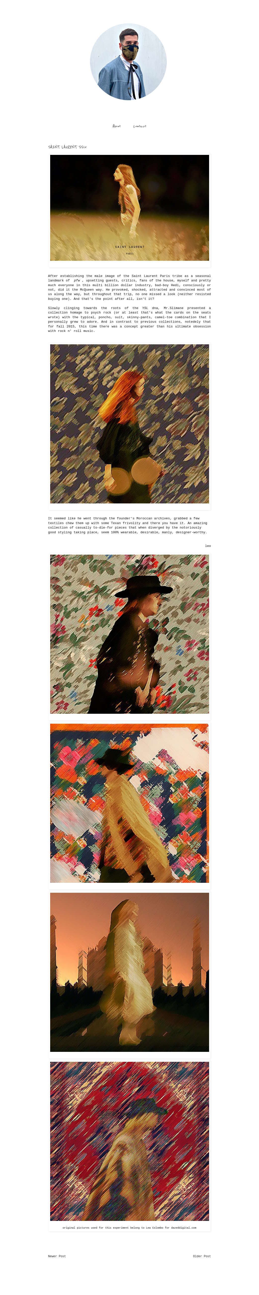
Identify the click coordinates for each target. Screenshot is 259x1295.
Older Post (202, 1256)
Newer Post (57, 1256)
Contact (139, 126)
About (116, 126)
